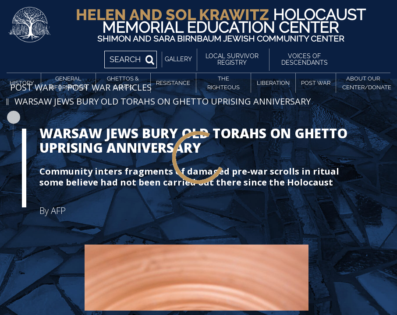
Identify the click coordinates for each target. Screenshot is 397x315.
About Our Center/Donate (364, 83)
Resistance (173, 83)
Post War (315, 83)
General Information (68, 83)
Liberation (273, 83)
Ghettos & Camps (123, 83)
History (22, 83)
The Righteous (223, 83)
